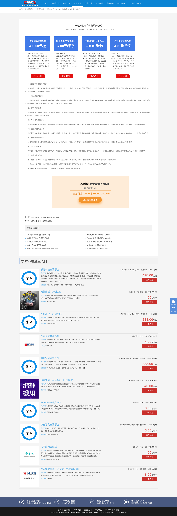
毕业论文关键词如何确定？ (96, 245)
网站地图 (98, 510)
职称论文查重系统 (50, 424)
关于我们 (67, 510)
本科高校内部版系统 (51, 313)
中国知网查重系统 (26, 9)
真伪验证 (110, 3)
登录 (134, 3)
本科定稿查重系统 (50, 358)
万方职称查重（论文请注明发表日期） (60, 469)
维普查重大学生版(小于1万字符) (57, 380)
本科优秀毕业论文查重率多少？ (38, 242)
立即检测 (149, 280)
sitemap (108, 510)
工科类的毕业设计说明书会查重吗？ (100, 235)
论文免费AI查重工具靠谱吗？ (37, 245)
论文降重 (99, 3)
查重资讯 (77, 3)
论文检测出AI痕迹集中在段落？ (98, 249)
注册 (139, 3)
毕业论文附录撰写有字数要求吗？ (39, 235)
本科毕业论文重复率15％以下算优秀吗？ (46, 217)
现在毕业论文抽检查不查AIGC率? (99, 238)
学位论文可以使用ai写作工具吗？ (39, 238)
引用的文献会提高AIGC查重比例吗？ (100, 242)
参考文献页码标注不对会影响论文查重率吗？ (43, 249)
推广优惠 (121, 3)
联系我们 (78, 510)
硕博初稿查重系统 (50, 269)
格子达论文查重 (49, 446)
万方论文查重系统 (50, 336)
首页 (47, 3)
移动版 (116, 510)
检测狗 (73, 29)
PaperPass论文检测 (51, 402)
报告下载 (88, 3)
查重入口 (88, 510)
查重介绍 (66, 3)
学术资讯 (51, 9)
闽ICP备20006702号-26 (100, 512)
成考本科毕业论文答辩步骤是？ (42, 221)
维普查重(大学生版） (51, 291)
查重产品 (56, 3)
